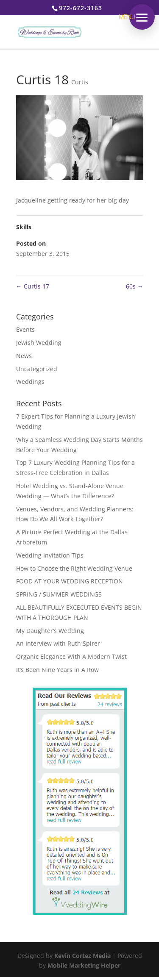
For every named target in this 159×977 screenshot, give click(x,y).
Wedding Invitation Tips (50, 555)
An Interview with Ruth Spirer (58, 643)
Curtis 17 (32, 286)
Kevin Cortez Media (82, 956)
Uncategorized (36, 369)
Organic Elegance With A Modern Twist (71, 656)
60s (134, 286)
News (24, 356)
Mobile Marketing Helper (83, 965)
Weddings (30, 381)
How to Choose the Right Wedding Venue (74, 568)
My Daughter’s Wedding (50, 631)
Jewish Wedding (38, 343)
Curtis (79, 82)
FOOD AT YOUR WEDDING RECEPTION (69, 581)
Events (25, 329)
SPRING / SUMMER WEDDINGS (59, 594)
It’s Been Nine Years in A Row (57, 670)
